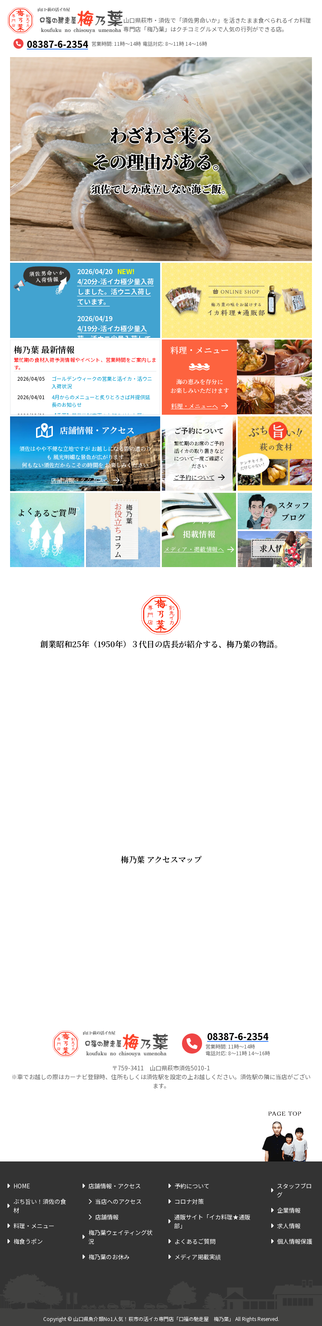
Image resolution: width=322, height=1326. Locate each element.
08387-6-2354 (57, 43)
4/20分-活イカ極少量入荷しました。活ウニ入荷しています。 (115, 291)
